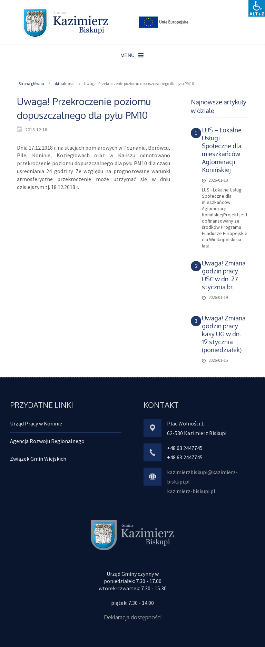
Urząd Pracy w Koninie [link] (36, 423)
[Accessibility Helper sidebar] (256, 8)
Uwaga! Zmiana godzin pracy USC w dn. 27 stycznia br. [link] (224, 275)
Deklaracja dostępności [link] (132, 617)
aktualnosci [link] (64, 83)
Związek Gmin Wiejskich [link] (38, 458)
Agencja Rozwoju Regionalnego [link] (47, 441)
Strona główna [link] (31, 83)
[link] (65, 22)
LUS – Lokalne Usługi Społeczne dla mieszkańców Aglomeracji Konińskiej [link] (222, 150)
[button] (127, 55)
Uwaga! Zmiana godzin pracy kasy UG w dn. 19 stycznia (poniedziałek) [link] (224, 334)
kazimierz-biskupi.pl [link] (191, 491)
